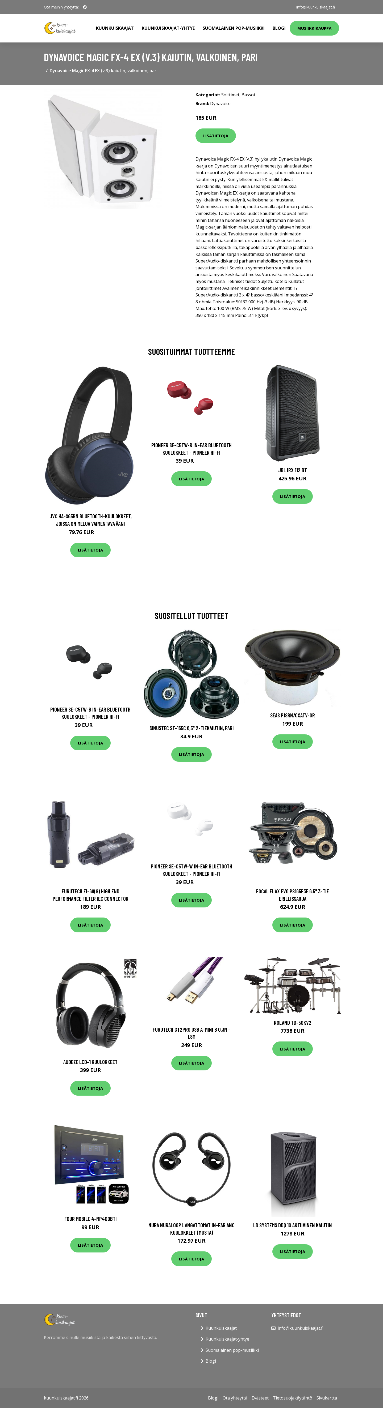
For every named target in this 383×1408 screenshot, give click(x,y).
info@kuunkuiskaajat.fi (315, 7)
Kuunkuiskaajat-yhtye (168, 28)
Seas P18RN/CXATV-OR (292, 715)
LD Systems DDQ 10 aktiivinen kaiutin (292, 1225)
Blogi (279, 28)
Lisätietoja (215, 135)
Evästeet (260, 1398)
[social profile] (85, 7)
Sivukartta (327, 1398)
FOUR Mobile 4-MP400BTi (90, 1218)
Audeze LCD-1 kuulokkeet (90, 1061)
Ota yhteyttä (235, 1398)
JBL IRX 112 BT (292, 470)
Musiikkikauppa (314, 28)
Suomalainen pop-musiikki (234, 28)
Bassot (248, 95)
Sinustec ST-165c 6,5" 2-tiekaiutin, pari (191, 728)
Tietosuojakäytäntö (292, 1398)
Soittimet (230, 95)
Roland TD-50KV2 (292, 1022)
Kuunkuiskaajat (115, 28)
